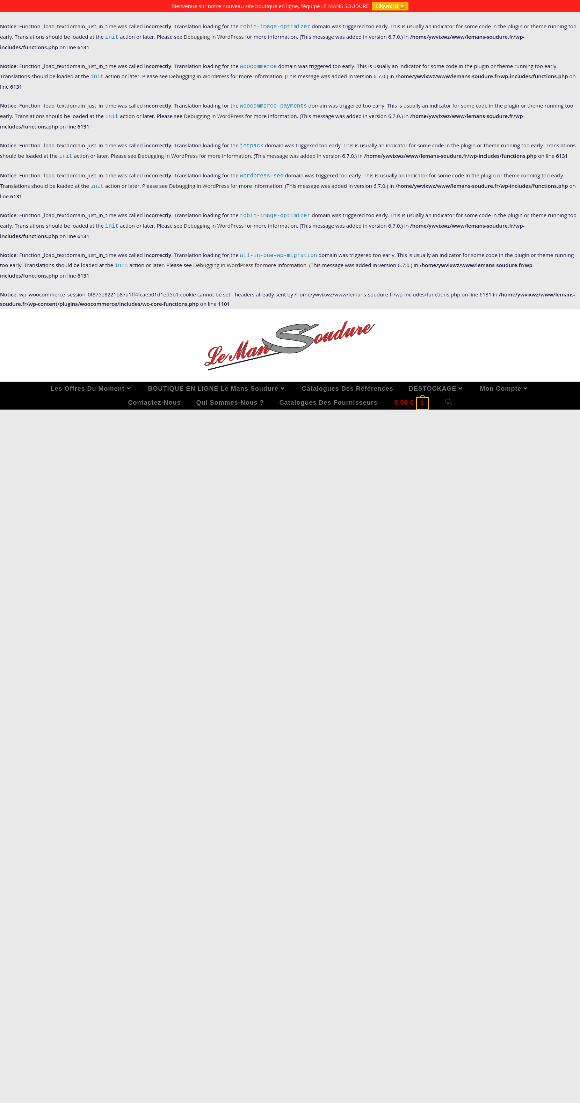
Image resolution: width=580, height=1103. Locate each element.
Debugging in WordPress (214, 36)
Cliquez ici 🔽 (390, 6)
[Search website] (449, 397)
